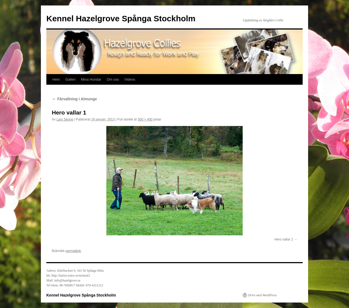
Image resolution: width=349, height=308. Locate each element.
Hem (56, 79)
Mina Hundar (91, 79)
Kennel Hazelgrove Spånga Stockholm (120, 18)
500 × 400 (145, 119)
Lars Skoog (64, 119)
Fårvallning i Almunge (74, 99)
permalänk (73, 251)
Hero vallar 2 (284, 239)
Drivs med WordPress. (262, 295)
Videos (129, 79)
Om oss (113, 79)
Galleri (70, 79)
